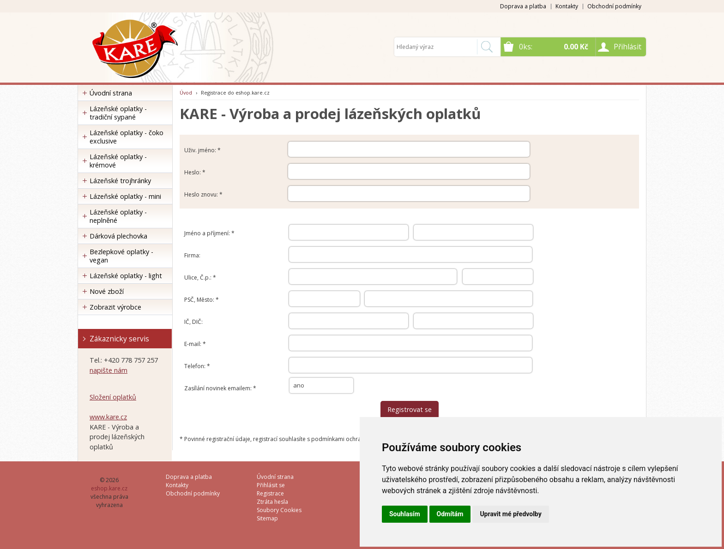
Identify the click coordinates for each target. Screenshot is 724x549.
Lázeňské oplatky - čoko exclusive (126, 136)
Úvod (186, 92)
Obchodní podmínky (614, 6)
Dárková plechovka (118, 236)
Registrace (270, 493)
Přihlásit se (271, 485)
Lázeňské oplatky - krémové (118, 160)
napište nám (108, 370)
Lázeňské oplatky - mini (125, 196)
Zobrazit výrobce (115, 307)
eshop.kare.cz (109, 488)
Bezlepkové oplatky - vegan (121, 255)
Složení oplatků (113, 397)
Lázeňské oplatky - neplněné (118, 216)
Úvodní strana (111, 93)
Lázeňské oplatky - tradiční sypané (118, 112)
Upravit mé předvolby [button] (510, 514)
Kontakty (566, 6)
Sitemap (267, 518)
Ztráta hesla (272, 502)
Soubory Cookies (279, 510)
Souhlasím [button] (404, 514)
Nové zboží (107, 291)
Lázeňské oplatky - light (126, 275)
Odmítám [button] (450, 514)
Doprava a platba (523, 6)
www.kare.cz (108, 416)
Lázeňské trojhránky (120, 180)
